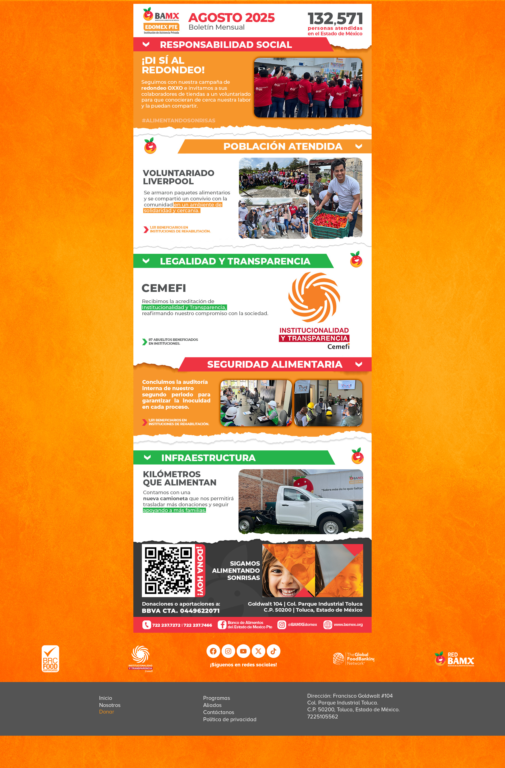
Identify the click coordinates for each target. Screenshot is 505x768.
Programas (216, 698)
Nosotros (109, 705)
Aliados (212, 705)
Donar (106, 712)
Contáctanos (218, 712)
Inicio (105, 698)
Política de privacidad (230, 719)
